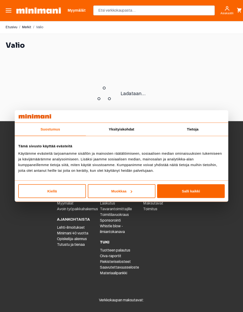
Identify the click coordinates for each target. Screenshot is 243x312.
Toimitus (150, 209)
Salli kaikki (191, 191)
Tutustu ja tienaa (71, 244)
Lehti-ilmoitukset (71, 227)
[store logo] (38, 10)
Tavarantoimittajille (116, 209)
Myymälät (65, 203)
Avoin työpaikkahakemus (77, 209)
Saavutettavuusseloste (119, 267)
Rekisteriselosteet (115, 262)
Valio (39, 27)
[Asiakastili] (227, 10)
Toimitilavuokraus (114, 215)
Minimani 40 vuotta (72, 233)
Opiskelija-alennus (72, 239)
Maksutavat (153, 203)
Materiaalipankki (113, 273)
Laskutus (107, 203)
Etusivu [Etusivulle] (11, 27)
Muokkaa (121, 191)
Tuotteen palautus (115, 250)
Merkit (26, 27)
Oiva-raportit (110, 256)
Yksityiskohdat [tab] (121, 129)
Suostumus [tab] (50, 129)
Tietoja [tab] (193, 129)
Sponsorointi (110, 220)
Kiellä (52, 191)
